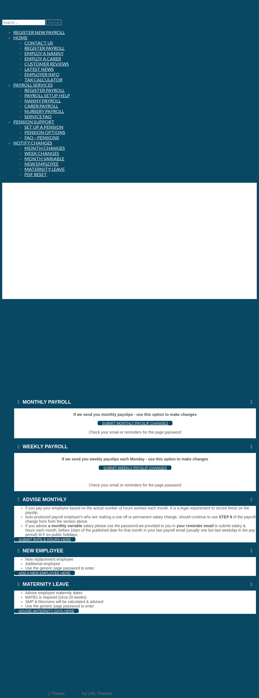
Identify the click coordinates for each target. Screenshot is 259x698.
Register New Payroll (39, 32)
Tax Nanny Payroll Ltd (23, 7)
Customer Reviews (46, 63)
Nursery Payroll (44, 111)
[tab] (135, 402)
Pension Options (44, 132)
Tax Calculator (43, 79)
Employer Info (41, 74)
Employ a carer (42, 58)
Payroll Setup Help (47, 95)
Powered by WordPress (25, 693)
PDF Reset (35, 174)
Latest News (39, 69)
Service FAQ (38, 116)
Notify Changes (32, 142)
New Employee (41, 163)
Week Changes (41, 153)
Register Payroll (44, 48)
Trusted (73, 693)
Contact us (38, 42)
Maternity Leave (44, 169)
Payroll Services (33, 84)
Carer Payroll (41, 106)
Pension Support (33, 121)
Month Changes (44, 148)
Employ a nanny (44, 53)
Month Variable (44, 158)
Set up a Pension (44, 127)
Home (20, 37)
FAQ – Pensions (41, 137)
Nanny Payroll (42, 100)
